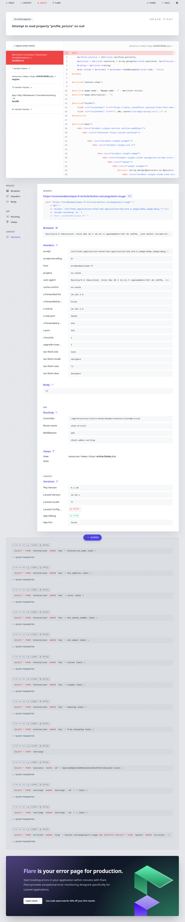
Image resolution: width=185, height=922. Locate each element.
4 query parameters (24, 841)
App (8, 211)
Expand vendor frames (24, 46)
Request (10, 185)
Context (10, 231)
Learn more (33, 900)
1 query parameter (23, 557)
